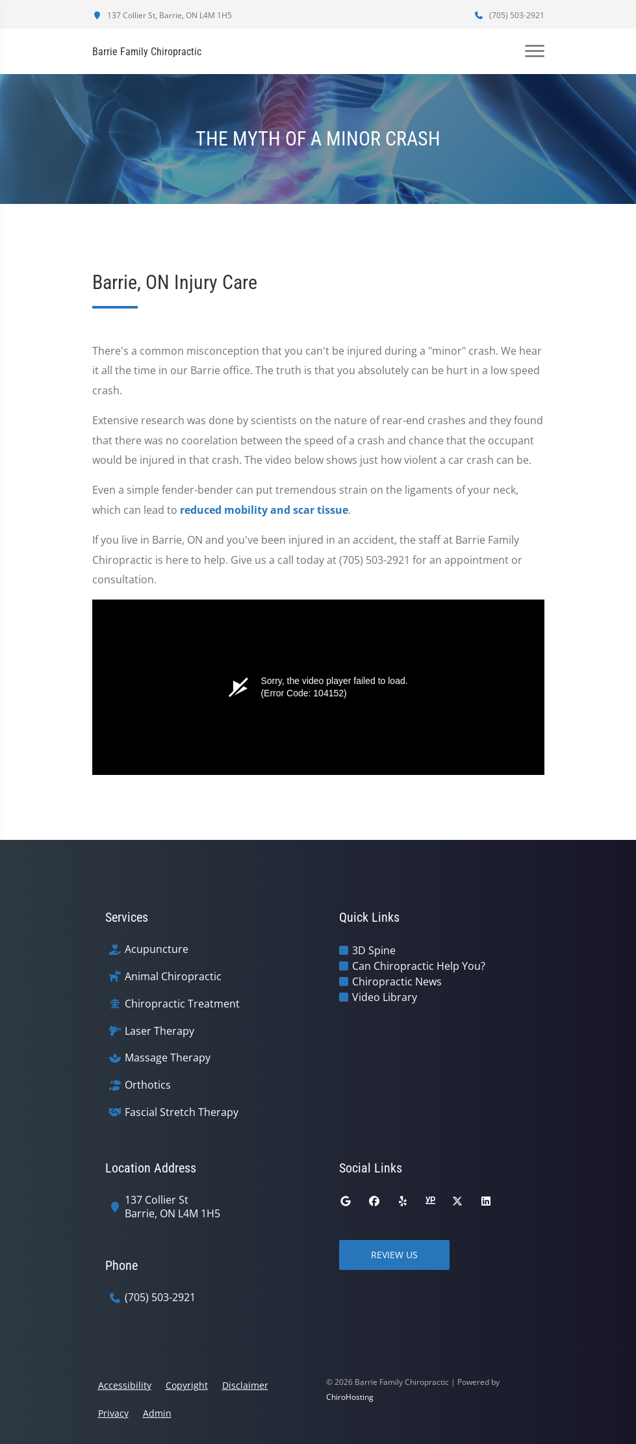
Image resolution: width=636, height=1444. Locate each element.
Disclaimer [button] (245, 1385)
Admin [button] (157, 1413)
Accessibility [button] (124, 1385)
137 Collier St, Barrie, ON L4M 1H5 (162, 15)
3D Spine (374, 950)
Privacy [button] (113, 1413)
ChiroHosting (350, 1396)
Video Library (384, 997)
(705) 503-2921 (509, 15)
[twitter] (457, 1201)
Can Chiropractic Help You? (418, 966)
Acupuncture (156, 949)
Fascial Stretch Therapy (181, 1112)
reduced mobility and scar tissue (264, 510)
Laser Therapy (159, 1031)
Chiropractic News (397, 981)
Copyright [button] (187, 1385)
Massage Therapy (167, 1058)
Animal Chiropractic (173, 976)
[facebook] (374, 1201)
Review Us (394, 1254)
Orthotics (148, 1085)
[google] (345, 1201)
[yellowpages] (430, 1201)
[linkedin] (485, 1201)
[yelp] (402, 1201)
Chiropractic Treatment (182, 1004)
